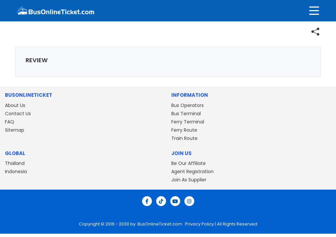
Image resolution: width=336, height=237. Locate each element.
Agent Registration (192, 171)
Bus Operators (187, 105)
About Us (15, 105)
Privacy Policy (199, 224)
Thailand (15, 163)
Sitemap (14, 130)
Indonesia (16, 171)
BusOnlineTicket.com (160, 224)
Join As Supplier (188, 179)
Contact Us (18, 113)
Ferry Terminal (187, 121)
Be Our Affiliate (188, 163)
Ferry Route (184, 130)
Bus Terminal (186, 113)
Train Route (184, 138)
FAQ (9, 121)
